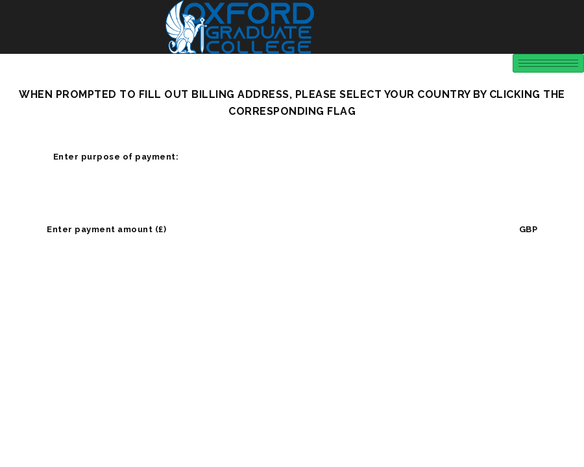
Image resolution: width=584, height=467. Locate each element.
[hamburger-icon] (548, 63)
